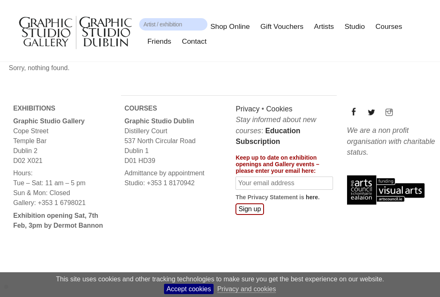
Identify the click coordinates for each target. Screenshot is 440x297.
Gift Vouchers (281, 26)
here (311, 196)
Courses (389, 26)
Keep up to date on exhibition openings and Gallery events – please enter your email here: (277, 164)
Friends (159, 41)
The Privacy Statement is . (277, 196)
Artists (324, 26)
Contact (194, 41)
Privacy (247, 108)
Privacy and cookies (246, 288)
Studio (355, 26)
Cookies (279, 108)
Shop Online (230, 26)
